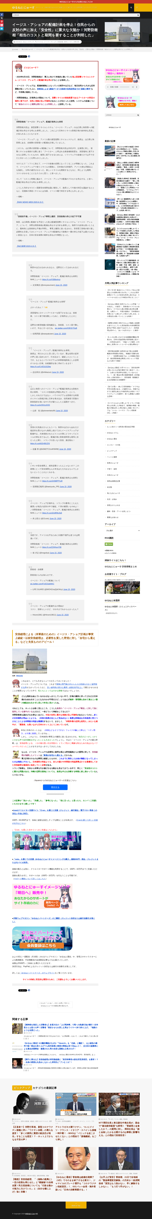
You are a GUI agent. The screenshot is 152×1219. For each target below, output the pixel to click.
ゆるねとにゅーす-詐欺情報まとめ (121, 566)
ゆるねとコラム (112, 433)
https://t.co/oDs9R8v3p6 (52, 513)
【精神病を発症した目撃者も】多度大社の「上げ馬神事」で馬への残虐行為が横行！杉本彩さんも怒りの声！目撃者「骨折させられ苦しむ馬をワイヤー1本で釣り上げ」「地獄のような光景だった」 (61, 1027)
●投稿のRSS (109, 550)
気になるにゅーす (113, 493)
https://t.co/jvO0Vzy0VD (40, 405)
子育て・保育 (112, 469)
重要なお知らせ (112, 517)
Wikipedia (19, 676)
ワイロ (116, 1119)
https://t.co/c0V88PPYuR (52, 481)
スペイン (82, 1121)
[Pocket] (1, 25)
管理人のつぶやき (113, 505)
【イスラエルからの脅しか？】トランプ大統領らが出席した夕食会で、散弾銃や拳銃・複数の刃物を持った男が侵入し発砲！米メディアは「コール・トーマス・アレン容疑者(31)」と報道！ (123, 408)
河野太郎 (76, 42)
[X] (1, 18)
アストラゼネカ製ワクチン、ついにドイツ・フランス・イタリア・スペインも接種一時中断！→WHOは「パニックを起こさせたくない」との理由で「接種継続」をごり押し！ (75, 1133)
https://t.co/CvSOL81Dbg (40, 367)
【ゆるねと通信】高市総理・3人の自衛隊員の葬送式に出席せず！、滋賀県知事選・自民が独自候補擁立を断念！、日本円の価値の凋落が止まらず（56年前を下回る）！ (128, 219)
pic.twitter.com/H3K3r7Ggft (66, 328)
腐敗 (120, 1119)
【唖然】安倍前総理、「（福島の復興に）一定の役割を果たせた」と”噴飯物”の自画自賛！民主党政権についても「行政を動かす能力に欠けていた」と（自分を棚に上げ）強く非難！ (32, 1185)
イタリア (75, 1121)
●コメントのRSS (110, 553)
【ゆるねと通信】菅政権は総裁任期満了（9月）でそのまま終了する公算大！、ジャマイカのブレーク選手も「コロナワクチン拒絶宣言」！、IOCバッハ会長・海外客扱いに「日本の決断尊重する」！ (75, 1183)
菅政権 (125, 1119)
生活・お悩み (112, 499)
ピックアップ (29, 42)
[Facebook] (1, 14)
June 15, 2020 (61, 285)
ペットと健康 (112, 457)
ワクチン (17, 1121)
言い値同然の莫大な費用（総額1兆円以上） (65, 687)
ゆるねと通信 (112, 439)
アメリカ (40, 42)
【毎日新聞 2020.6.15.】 (26, 246)
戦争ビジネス (68, 42)
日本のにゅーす (112, 475)
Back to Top (76, 1206)
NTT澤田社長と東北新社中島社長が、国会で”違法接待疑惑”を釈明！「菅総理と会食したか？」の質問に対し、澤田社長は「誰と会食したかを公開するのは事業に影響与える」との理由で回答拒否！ (119, 1129)
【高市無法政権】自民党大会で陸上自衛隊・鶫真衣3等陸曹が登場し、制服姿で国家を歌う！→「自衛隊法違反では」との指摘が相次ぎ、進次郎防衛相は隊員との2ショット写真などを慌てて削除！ (123, 356)
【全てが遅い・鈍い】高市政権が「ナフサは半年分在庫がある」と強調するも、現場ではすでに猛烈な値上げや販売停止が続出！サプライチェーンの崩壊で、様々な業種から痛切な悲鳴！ (123, 391)
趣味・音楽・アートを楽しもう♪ (119, 511)
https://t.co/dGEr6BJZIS (40, 444)
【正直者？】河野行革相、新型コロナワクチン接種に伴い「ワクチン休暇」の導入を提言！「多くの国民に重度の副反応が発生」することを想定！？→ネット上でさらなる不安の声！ (32, 1133)
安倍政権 (60, 42)
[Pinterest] (1, 21)
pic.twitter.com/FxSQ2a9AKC (42, 584)
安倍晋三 (23, 1175)
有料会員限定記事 (113, 481)
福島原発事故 (41, 1175)
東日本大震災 (31, 1175)
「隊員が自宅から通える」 (53, 755)
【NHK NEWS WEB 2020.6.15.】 (30, 202)
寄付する (55, 787)
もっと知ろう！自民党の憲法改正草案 (121, 427)
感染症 (32, 1121)
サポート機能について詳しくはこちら (30, 879)
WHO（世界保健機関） (64, 1121)
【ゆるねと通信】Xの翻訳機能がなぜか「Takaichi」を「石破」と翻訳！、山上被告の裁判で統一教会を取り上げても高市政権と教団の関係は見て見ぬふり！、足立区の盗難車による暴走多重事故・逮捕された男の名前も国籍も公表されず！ (61, 1046)
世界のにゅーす (112, 463)
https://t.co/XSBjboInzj (51, 280)
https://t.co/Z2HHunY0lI (51, 547)
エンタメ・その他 (113, 445)
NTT (112, 1119)
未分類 (109, 487)
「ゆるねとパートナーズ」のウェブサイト (37, 973)
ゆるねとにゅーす (115, 127)
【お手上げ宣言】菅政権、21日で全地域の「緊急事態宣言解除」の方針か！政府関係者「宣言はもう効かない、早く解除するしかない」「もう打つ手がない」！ (119, 1182)
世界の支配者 (25, 1121)
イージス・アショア (50, 42)
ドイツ (88, 1121)
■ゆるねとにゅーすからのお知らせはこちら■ (76, 2)
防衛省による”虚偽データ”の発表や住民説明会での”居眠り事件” (64, 89)
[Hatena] (1, 28)
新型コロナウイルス (41, 1121)
